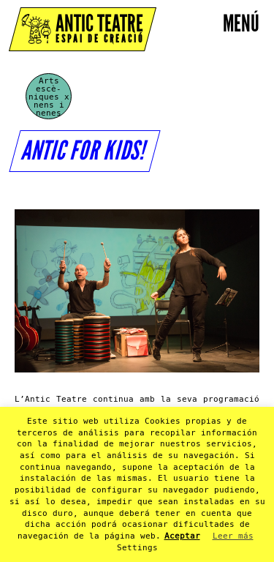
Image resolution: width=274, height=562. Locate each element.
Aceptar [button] (182, 536)
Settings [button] (137, 547)
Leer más (233, 536)
